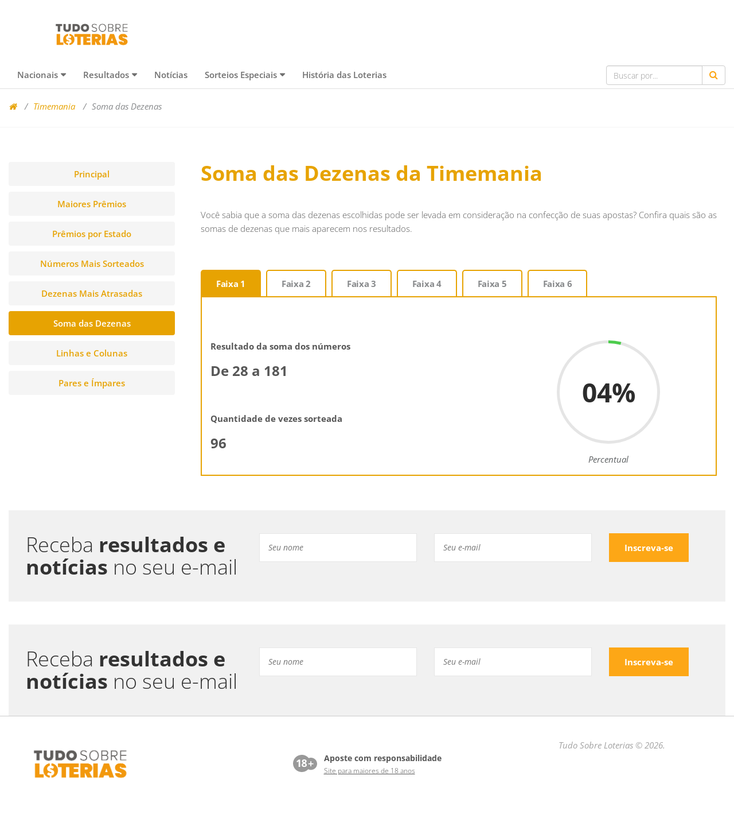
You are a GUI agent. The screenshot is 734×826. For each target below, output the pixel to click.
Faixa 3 (361, 283)
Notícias (171, 74)
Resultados (106, 74)
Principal (92, 174)
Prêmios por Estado (91, 233)
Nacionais (37, 74)
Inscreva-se (648, 547)
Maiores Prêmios (91, 204)
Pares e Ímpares (91, 383)
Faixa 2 (296, 283)
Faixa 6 (557, 283)
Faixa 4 (427, 283)
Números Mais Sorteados (92, 263)
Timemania (54, 106)
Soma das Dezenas (92, 323)
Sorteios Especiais (241, 74)
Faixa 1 (230, 283)
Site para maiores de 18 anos (369, 770)
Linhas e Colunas (91, 353)
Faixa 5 (492, 283)
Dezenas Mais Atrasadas (91, 293)
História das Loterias (344, 74)
